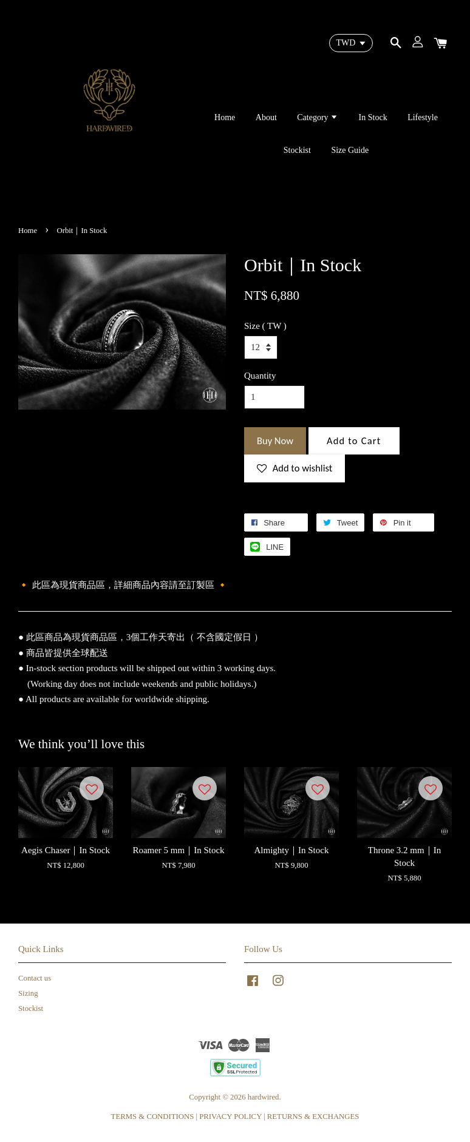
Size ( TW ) (265, 326)
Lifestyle (422, 117)
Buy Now (275, 440)
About (266, 117)
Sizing (28, 993)
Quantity (260, 375)
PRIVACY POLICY (230, 1116)
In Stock (373, 117)
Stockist (297, 150)
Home (224, 117)
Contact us (34, 978)
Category (317, 117)
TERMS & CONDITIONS (152, 1116)
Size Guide (350, 150)
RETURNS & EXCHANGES (313, 1116)
